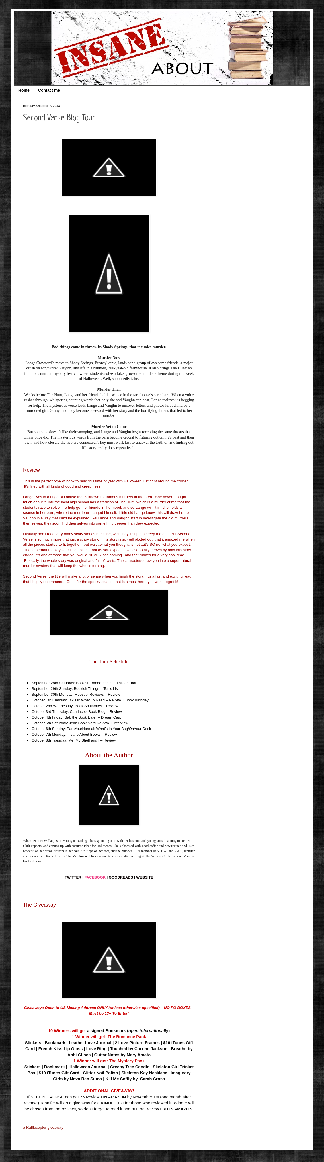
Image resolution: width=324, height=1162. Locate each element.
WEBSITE (144, 877)
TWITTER (73, 877)
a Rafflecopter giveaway (43, 1127)
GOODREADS (121, 877)
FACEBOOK (95, 877)
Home (24, 90)
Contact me (49, 90)
